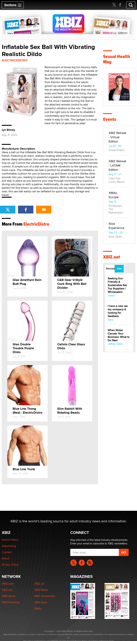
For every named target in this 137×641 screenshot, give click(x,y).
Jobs (119, 268)
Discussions (110, 268)
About (5, 558)
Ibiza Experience (116, 225)
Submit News (10, 540)
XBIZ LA (39, 584)
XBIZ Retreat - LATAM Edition (117, 165)
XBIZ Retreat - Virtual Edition (117, 137)
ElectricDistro (15, 60)
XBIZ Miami (41, 590)
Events (109, 119)
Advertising (9, 546)
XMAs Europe (114, 195)
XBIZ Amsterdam (44, 596)
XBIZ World (9, 596)
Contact (7, 552)
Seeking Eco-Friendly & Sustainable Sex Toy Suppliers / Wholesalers (117, 285)
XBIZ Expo (40, 602)
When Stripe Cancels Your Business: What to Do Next (119, 335)
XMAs (38, 608)
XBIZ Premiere (11, 602)
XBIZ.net (111, 257)
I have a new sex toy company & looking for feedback (118, 311)
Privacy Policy (10, 565)
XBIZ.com (8, 584)
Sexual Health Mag (116, 59)
